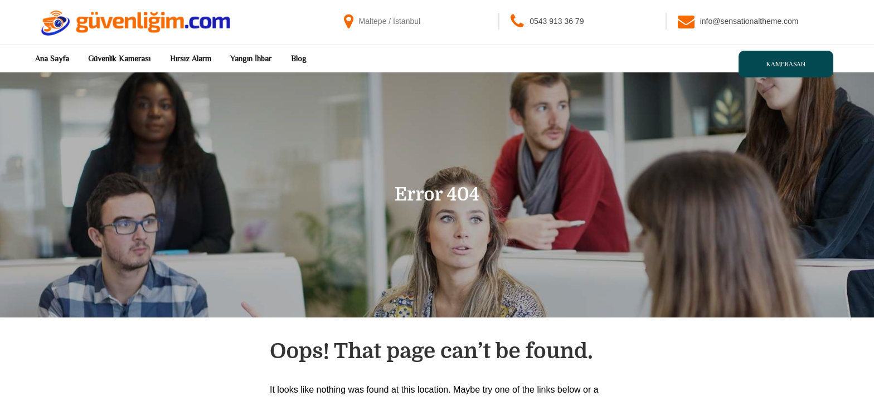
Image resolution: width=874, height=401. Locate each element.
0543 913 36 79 (557, 21)
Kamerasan (785, 64)
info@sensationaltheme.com (749, 21)
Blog (299, 58)
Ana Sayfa (52, 58)
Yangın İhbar (250, 58)
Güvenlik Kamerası (119, 58)
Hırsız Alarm (190, 58)
